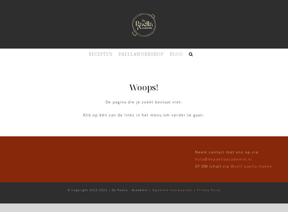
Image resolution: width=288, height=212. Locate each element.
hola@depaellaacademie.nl (223, 159)
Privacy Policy (209, 190)
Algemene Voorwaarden (172, 190)
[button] (191, 54)
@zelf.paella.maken (251, 166)
